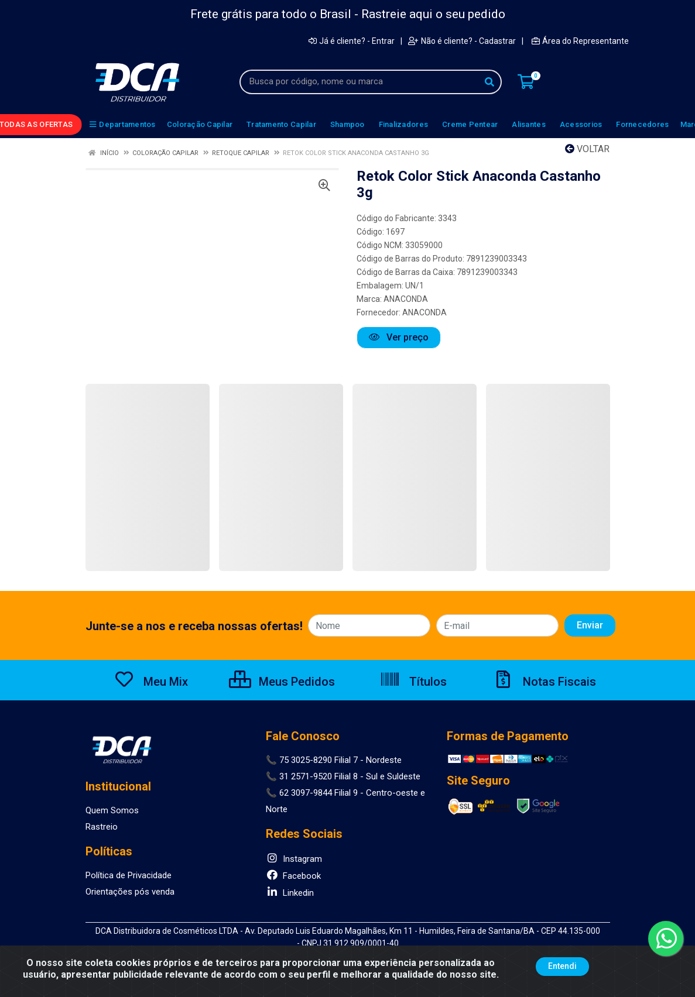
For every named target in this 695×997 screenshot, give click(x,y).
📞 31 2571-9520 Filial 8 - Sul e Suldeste (343, 776)
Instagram (294, 859)
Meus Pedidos (282, 682)
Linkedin (290, 893)
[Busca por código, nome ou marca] (358, 82)
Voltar (587, 148)
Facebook (293, 876)
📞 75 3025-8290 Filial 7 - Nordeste (334, 760)
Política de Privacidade (128, 875)
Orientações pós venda (129, 891)
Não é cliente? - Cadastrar (462, 41)
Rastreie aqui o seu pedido (433, 14)
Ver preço (399, 337)
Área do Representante (580, 41)
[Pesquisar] (489, 82)
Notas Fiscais (544, 682)
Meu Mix (151, 682)
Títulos (413, 682)
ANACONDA (406, 299)
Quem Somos (112, 810)
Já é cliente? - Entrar (352, 41)
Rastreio (101, 826)
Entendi (562, 966)
